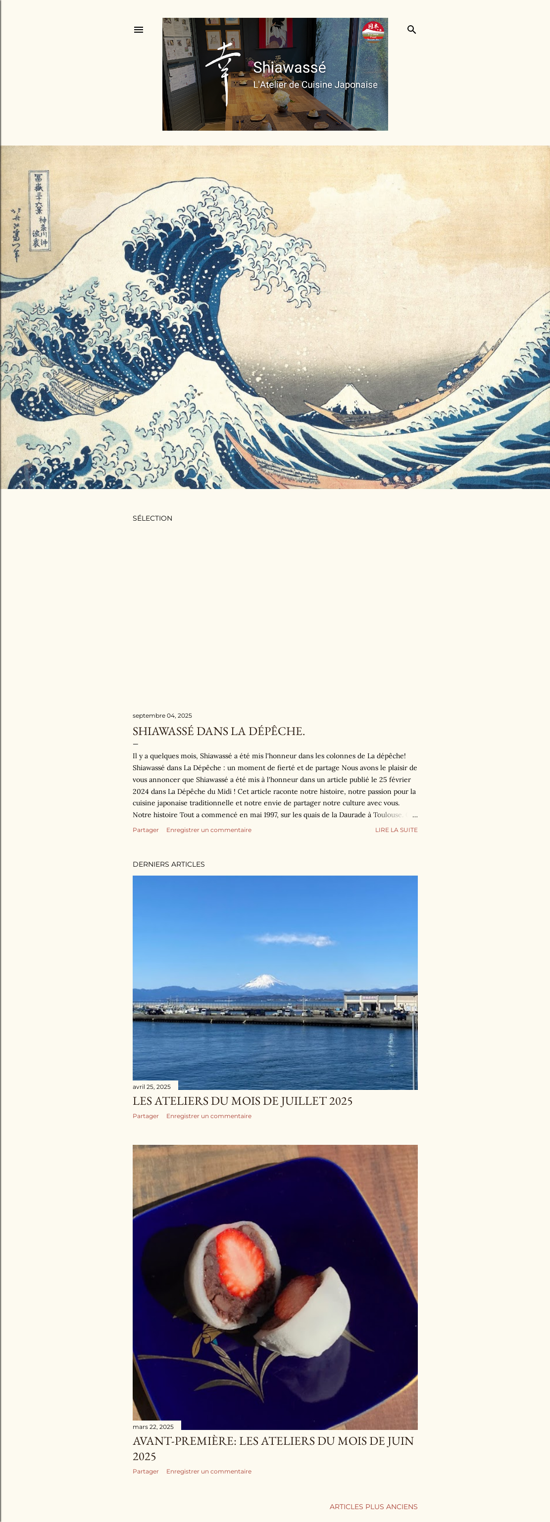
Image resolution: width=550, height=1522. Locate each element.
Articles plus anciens (374, 1506)
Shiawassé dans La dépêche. (219, 730)
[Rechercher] (412, 27)
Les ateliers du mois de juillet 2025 (243, 1100)
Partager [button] (146, 830)
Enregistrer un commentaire (208, 830)
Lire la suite (396, 830)
